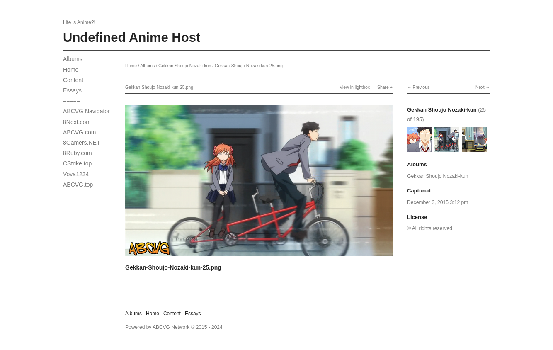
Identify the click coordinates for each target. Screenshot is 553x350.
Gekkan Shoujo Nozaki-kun (184, 65)
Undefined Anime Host (131, 37)
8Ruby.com (77, 153)
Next (480, 87)
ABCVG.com (79, 132)
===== (71, 100)
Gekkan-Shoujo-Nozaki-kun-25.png (249, 65)
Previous (420, 87)
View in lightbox (355, 87)
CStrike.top (77, 163)
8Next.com (77, 122)
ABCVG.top (78, 184)
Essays (72, 90)
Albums (72, 59)
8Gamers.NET (81, 142)
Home (70, 69)
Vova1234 (76, 174)
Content (73, 80)
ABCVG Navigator (86, 111)
